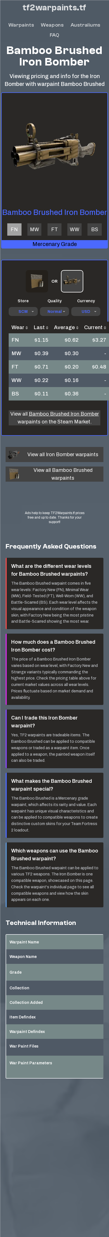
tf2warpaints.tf (54, 8)
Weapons (52, 25)
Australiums (86, 25)
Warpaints (21, 25)
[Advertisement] (55, 501)
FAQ (55, 35)
